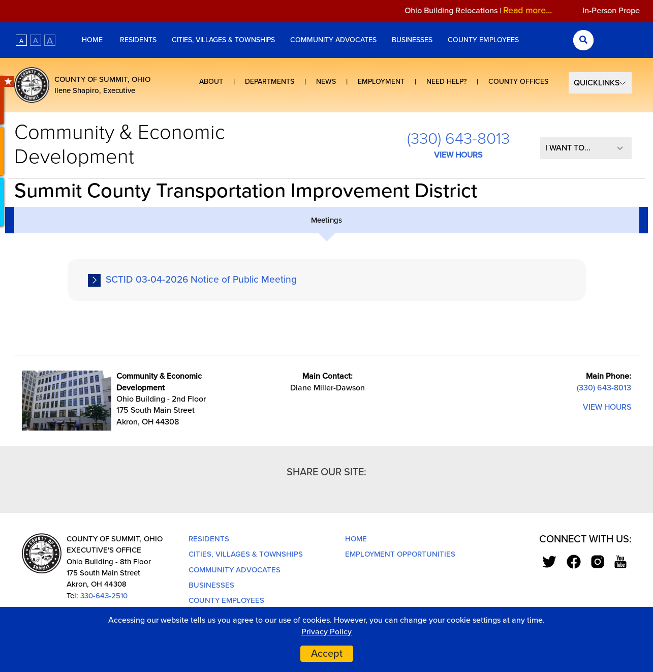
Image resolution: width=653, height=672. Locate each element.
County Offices (518, 81)
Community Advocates (333, 40)
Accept (327, 654)
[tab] (326, 220)
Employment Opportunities (400, 554)
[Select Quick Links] (600, 83)
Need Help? (446, 81)
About (211, 81)
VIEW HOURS (458, 155)
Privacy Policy (326, 632)
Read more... (533, 10)
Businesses (412, 40)
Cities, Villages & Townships (223, 40)
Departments (269, 81)
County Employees (483, 40)
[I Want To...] (586, 148)
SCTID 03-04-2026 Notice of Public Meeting (201, 279)
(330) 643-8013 (458, 138)
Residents (138, 40)
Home (93, 40)
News (326, 81)
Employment (381, 81)
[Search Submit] (583, 40)
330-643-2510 (104, 595)
